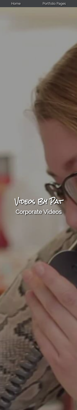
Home (16, 4)
